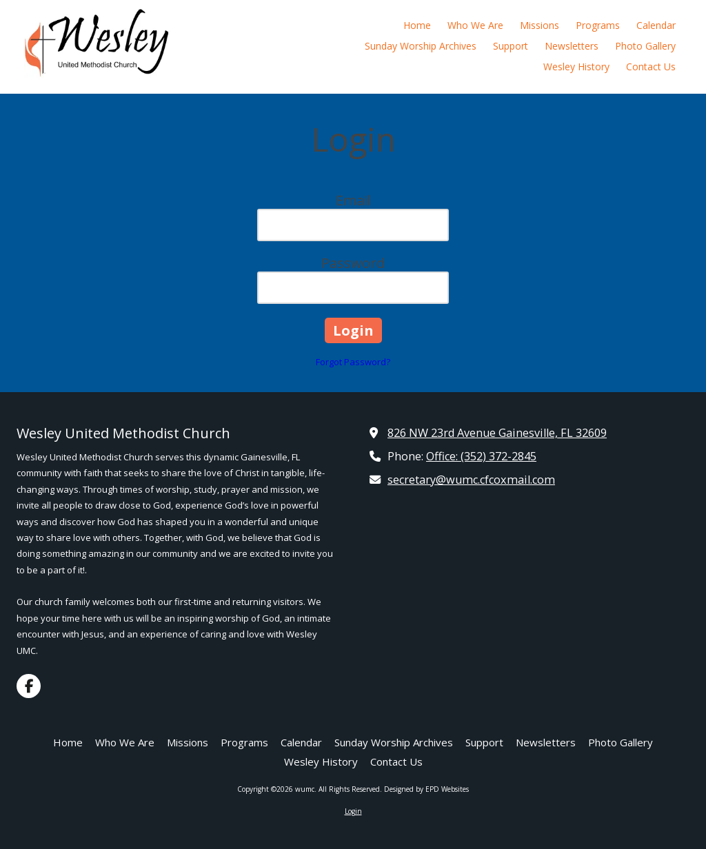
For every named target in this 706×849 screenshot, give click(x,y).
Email (353, 200)
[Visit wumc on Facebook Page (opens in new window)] (29, 686)
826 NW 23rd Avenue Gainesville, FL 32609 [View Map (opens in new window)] (497, 432)
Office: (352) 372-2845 (481, 456)
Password (353, 263)
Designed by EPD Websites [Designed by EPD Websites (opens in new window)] (426, 789)
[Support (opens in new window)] (510, 47)
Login (353, 811)
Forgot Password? (353, 362)
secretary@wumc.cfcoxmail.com (471, 479)
